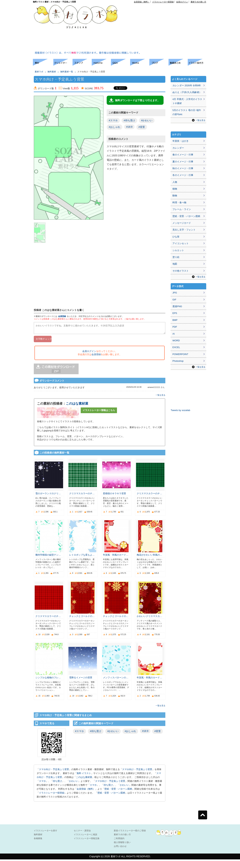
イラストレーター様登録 (163, 2)
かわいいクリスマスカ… (149, 617)
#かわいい (147, 120)
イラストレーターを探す (45, 832)
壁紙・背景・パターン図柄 (118, 790)
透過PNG (177, 306)
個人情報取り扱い (122, 844)
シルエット (178, 250)
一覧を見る (160, 397)
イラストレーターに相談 (85, 836)
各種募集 (38, 840)
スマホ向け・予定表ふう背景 (54, 771)
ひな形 (175, 236)
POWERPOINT (180, 354)
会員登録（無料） (142, 2)
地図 (174, 264)
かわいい (73, 782)
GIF (174, 299)
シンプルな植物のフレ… (48, 679)
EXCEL (176, 347)
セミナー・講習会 (82, 832)
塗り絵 (175, 257)
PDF (174, 326)
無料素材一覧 (66, 71)
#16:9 (129, 126)
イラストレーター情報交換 (86, 840)
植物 (174, 188)
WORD (176, 340)
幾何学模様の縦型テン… (48, 556)
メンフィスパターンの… (115, 679)
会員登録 (62, 316)
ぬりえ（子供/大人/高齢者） (186, 92)
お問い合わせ (120, 848)
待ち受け (57, 782)
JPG (174, 292)
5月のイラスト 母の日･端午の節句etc (186, 112)
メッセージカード (181, 223)
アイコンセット (180, 243)
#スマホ (113, 120)
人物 (174, 182)
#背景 (141, 127)
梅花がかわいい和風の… (149, 556)
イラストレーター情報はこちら (99, 411)
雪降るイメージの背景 (80, 679)
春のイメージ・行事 (182, 154)
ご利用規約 (119, 840)
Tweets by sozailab (180, 410)
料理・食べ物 (179, 202)
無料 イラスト (84, 774)
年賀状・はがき (180, 141)
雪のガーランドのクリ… (48, 495)
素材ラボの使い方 (198, 2)
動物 (174, 195)
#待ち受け (129, 120)
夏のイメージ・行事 (182, 161)
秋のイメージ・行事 (182, 168)
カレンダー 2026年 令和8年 (186, 85)
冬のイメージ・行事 (182, 175)
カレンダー (178, 148)
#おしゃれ (114, 127)
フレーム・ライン (181, 209)
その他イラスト (180, 270)
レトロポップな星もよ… (82, 556)
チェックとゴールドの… (82, 617)
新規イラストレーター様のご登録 (130, 832)
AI (173, 333)
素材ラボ (39, 71)
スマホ (42, 782)
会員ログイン (182, 2)
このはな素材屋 (77, 405)
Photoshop (177, 361)
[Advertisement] (149, 28)
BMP (174, 320)
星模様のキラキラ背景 (114, 495)
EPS (174, 313)
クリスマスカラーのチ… (82, 495)
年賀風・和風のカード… (115, 556)
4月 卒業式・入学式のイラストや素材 (187, 101)
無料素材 (51, 71)
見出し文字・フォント (184, 229)
